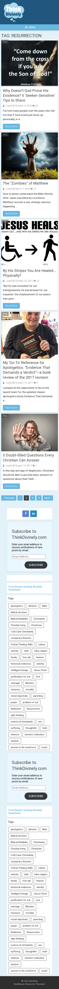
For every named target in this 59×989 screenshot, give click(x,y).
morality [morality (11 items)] (30, 689)
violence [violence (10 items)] (15, 734)
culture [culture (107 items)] (41, 644)
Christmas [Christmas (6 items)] (36, 625)
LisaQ (9, 105)
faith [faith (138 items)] (26, 651)
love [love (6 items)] (38, 676)
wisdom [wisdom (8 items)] (15, 741)
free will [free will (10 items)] (26, 657)
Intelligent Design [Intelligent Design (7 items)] (19, 670)
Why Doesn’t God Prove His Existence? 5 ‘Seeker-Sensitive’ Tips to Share (29, 95)
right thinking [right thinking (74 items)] (17, 715)
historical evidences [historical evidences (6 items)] (21, 663)
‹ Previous (8, 497)
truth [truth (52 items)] (44, 728)
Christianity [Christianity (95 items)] (39, 618)
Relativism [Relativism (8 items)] (16, 708)
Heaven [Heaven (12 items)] (40, 657)
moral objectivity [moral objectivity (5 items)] (19, 696)
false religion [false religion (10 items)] (40, 651)
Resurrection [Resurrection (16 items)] (33, 708)
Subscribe (36, 565)
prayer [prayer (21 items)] (14, 702)
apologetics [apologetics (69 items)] (17, 606)
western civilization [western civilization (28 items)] (34, 734)
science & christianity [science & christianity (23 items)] (22, 721)
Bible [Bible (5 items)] (44, 606)
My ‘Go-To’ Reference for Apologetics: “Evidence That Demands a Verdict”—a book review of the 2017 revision (27, 370)
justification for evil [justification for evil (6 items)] (20, 676)
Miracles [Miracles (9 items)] (29, 683)
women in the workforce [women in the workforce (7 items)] (23, 747)
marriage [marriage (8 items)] (15, 683)
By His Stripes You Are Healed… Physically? (29, 273)
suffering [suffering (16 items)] (15, 728)
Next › (48, 497)
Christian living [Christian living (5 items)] (18, 625)
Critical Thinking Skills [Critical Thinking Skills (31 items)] (22, 644)
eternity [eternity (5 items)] (14, 651)
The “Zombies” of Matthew (25, 183)
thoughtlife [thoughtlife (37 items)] (31, 728)
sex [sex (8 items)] (40, 721)
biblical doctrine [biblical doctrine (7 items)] (19, 612)
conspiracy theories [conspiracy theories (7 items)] (21, 638)
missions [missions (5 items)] (15, 689)
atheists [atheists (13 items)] (32, 606)
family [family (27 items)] (14, 657)
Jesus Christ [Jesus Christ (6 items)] (40, 670)
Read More (11, 126)
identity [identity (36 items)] (40, 663)
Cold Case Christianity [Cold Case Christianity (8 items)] (22, 631)
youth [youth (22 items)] (44, 747)
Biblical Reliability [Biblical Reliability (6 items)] (19, 618)
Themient (40, 984)
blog (5, 41)
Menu (30, 27)
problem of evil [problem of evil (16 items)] (30, 702)
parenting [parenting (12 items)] (38, 696)
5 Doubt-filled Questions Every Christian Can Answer (28, 457)
